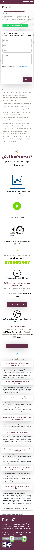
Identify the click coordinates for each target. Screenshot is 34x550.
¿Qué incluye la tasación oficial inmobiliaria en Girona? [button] (17, 383)
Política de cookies (27, 532)
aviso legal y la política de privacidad (20, 66)
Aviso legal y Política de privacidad (14, 532)
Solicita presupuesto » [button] (17, 304)
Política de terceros (7, 534)
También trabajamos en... (6, 514)
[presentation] (11, 71)
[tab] (17, 364)
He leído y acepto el (15, 66)
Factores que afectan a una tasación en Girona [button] (17, 487)
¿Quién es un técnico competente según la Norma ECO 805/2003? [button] (17, 450)
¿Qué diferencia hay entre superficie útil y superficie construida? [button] (17, 468)
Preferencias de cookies (17, 534)
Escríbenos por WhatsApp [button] (15, 25)
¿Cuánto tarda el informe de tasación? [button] (17, 432)
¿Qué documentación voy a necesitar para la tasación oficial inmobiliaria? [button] (17, 398)
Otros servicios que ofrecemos (17, 514)
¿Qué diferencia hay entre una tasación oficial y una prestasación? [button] (17, 418)
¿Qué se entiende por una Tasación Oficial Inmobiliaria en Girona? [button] (17, 364)
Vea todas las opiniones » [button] (17, 346)
